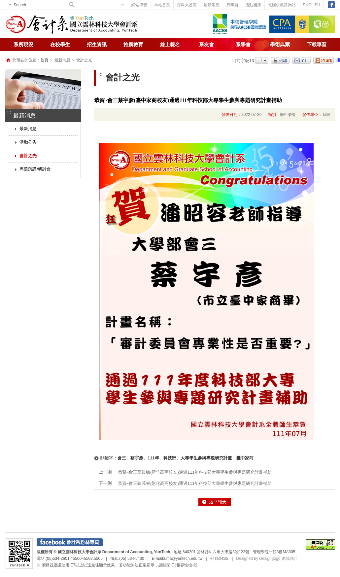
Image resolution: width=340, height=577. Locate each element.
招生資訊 (97, 44)
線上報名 (170, 44)
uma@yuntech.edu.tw (183, 558)
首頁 (44, 60)
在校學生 (60, 44)
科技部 (169, 457)
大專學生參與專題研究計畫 (206, 457)
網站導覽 (139, 5)
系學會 (243, 44)
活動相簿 (253, 5)
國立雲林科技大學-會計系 (72, 25)
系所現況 (23, 44)
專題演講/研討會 (35, 168)
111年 (153, 457)
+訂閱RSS (219, 558)
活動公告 (28, 142)
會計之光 (28, 155)
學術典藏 (280, 44)
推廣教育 (133, 44)
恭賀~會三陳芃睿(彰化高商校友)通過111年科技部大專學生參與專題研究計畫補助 (195, 483)
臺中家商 (245, 457)
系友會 (206, 44)
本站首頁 (162, 5)
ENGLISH (311, 5)
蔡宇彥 (136, 457)
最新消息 (212, 5)
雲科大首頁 (187, 5)
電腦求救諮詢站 (282, 5)
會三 (122, 457)
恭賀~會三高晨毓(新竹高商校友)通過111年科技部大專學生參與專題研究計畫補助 (195, 472)
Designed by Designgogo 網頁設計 (266, 558)
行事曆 (232, 5)
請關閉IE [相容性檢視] (177, 565)
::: (122, 5)
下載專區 (316, 44)
